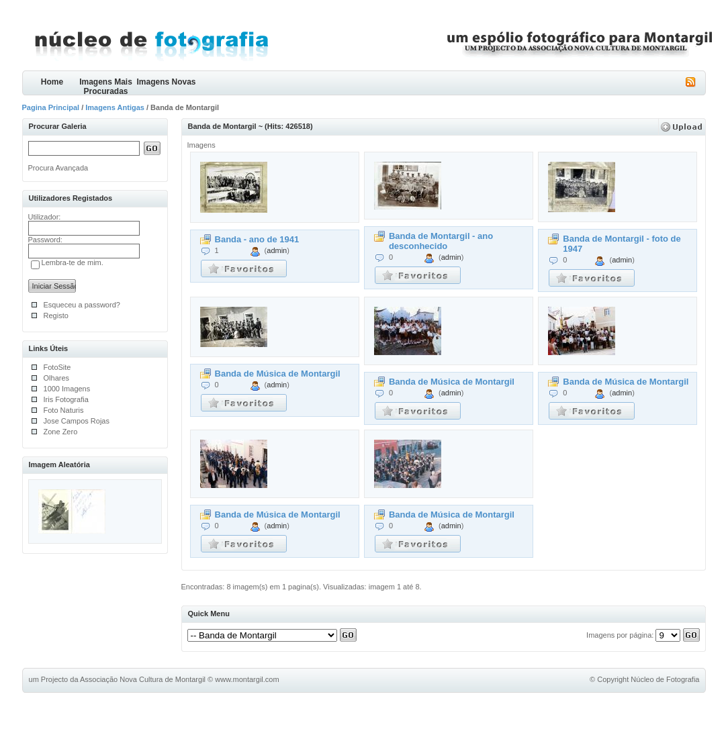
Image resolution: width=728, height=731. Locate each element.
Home (52, 82)
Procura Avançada (58, 168)
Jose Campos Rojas (76, 421)
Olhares (57, 378)
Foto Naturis (64, 410)
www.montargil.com (247, 679)
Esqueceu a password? (82, 305)
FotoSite (57, 367)
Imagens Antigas (114, 107)
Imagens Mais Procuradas (105, 86)
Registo (56, 315)
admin (277, 250)
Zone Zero (61, 432)
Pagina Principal (51, 107)
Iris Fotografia (66, 399)
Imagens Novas (165, 82)
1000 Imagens (67, 389)
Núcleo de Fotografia (665, 679)
